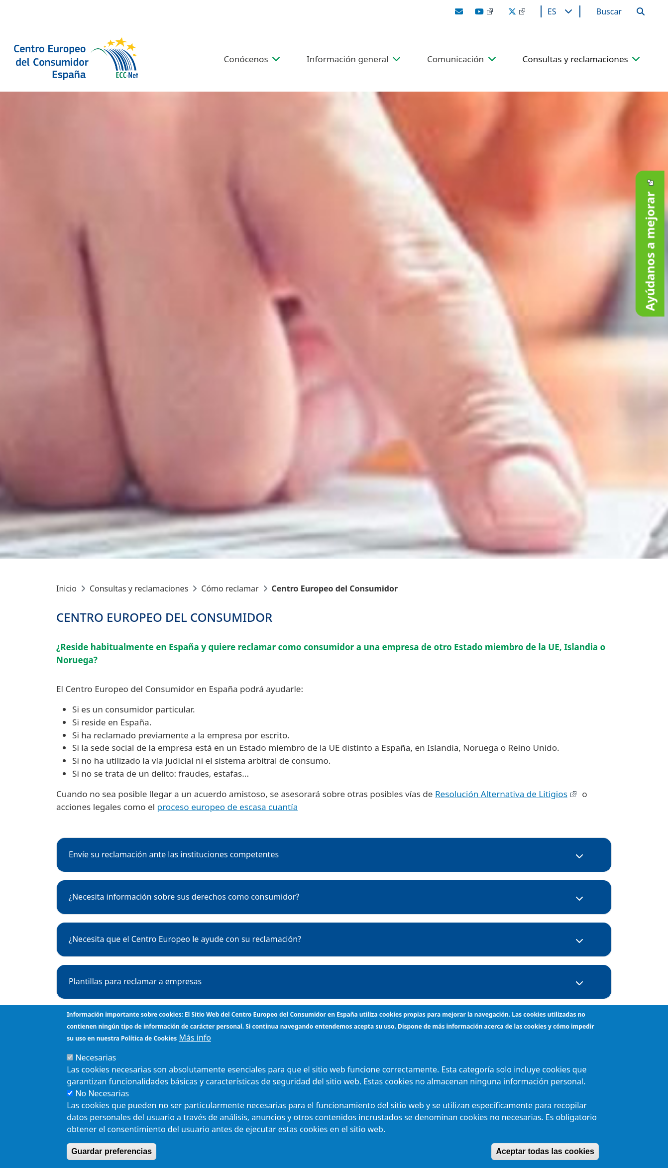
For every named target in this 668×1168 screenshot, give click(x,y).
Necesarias (95, 1057)
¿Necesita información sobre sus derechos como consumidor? (184, 896)
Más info (195, 1037)
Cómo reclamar (229, 588)
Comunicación (455, 59)
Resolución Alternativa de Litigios (501, 794)
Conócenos (246, 59)
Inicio (66, 588)
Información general (348, 59)
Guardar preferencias (111, 1151)
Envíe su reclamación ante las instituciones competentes (174, 854)
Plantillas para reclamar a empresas (135, 981)
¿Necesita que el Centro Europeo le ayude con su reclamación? (185, 939)
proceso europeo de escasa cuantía (227, 807)
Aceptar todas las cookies (545, 1151)
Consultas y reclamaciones (575, 59)
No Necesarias (102, 1093)
